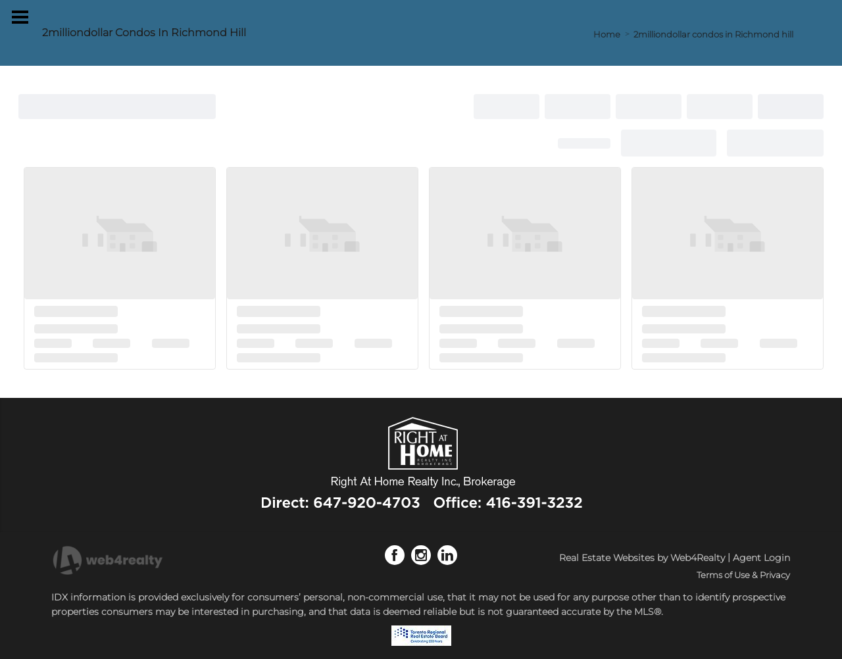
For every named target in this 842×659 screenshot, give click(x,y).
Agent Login (761, 558)
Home (606, 34)
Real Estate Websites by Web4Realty (642, 558)
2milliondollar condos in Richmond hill (713, 34)
